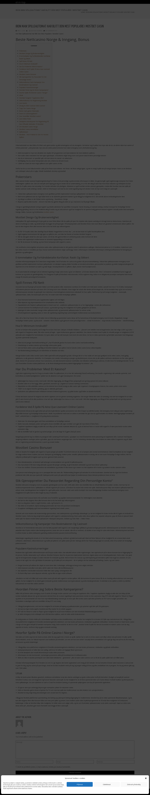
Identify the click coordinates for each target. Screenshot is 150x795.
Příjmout (80, 784)
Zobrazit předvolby (134, 784)
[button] (146, 778)
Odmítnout (107, 784)
